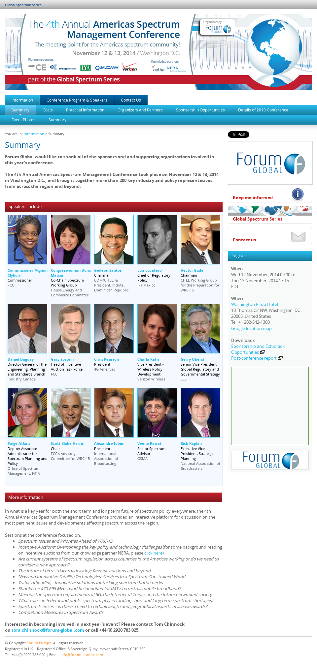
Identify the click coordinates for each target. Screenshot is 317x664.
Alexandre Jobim (109, 443)
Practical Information (85, 109)
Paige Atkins (19, 443)
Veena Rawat (149, 443)
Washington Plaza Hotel (254, 304)
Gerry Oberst (192, 359)
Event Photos (23, 119)
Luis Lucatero (149, 270)
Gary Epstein (62, 359)
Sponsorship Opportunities (200, 109)
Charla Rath (148, 359)
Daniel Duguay (21, 359)
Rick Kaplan (191, 443)
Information (22, 100)
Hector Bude (192, 270)
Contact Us (131, 100)
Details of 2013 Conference (263, 109)
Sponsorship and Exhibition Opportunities (258, 349)
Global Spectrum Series (23, 5)
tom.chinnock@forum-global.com (48, 630)
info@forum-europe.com (81, 654)
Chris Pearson (106, 359)
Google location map (251, 328)
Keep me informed (253, 197)
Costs (48, 109)
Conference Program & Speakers (77, 100)
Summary (20, 109)
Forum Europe (39, 642)
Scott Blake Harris (67, 443)
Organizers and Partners (140, 109)
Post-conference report (257, 358)
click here (153, 553)
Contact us (244, 240)
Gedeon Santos (108, 270)
